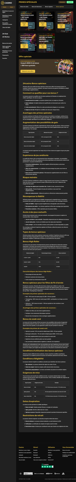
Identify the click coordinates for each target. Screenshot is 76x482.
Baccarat (35, 452)
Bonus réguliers (49, 6)
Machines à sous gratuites (7, 51)
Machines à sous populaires (7, 16)
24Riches (50, 455)
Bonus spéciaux (60, 6)
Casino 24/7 (51, 460)
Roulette (35, 450)
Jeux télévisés (36, 457)
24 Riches (6, 37)
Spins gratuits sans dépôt (6, 47)
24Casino (51, 447)
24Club (49, 452)
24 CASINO (28, 479)
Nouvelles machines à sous (7, 23)
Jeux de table (6, 27)
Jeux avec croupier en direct (39, 460)
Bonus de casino (7, 43)
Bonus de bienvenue (37, 6)
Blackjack (35, 455)
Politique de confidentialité (68, 452)
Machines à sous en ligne (8, 11)
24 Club (5, 34)
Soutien (4, 58)
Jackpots (5, 20)
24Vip (49, 457)
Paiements (5, 55)
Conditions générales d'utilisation (67, 456)
